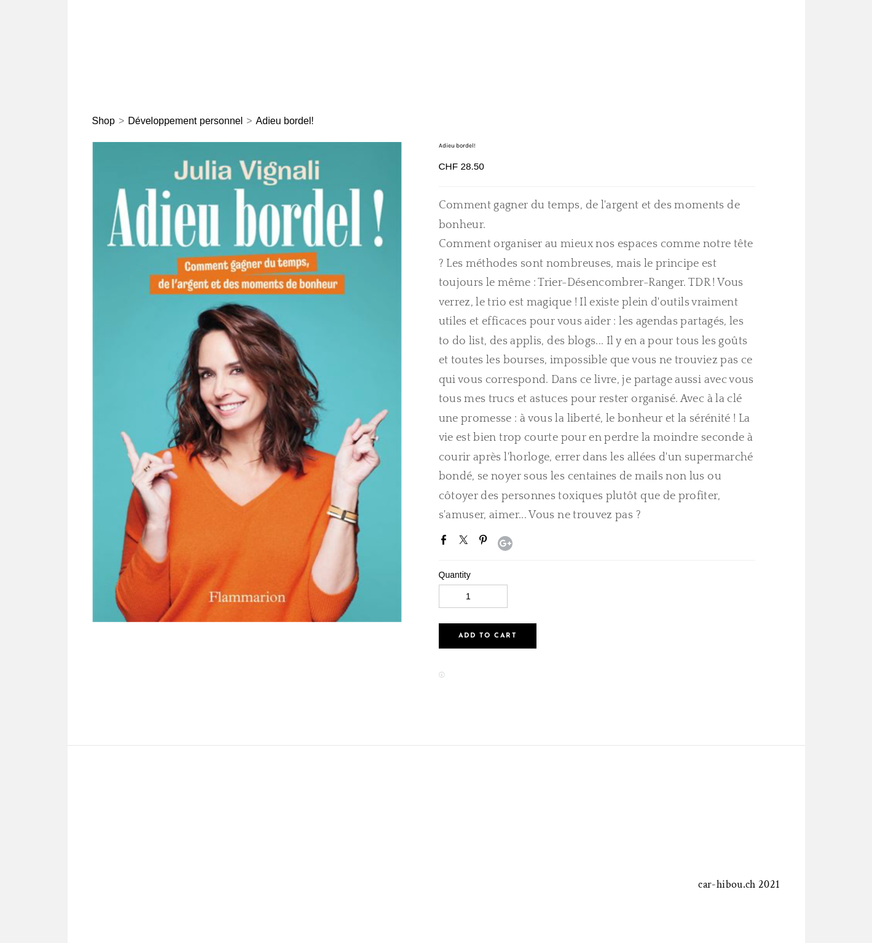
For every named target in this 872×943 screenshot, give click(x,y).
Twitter (465, 542)
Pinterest (485, 542)
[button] (487, 636)
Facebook (446, 542)
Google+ (505, 543)
